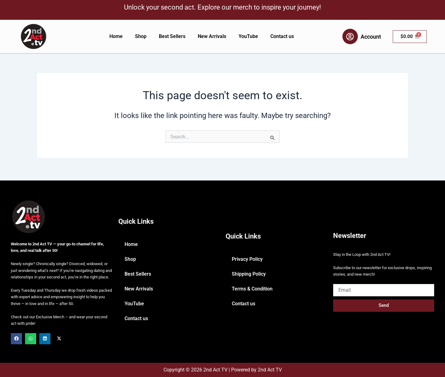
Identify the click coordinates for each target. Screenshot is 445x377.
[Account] (350, 36)
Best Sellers (172, 36)
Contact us (282, 36)
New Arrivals (212, 36)
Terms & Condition (252, 289)
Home (116, 36)
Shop (140, 36)
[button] (16, 338)
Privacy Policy (247, 259)
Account (371, 36)
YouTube (248, 36)
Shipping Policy (249, 274)
